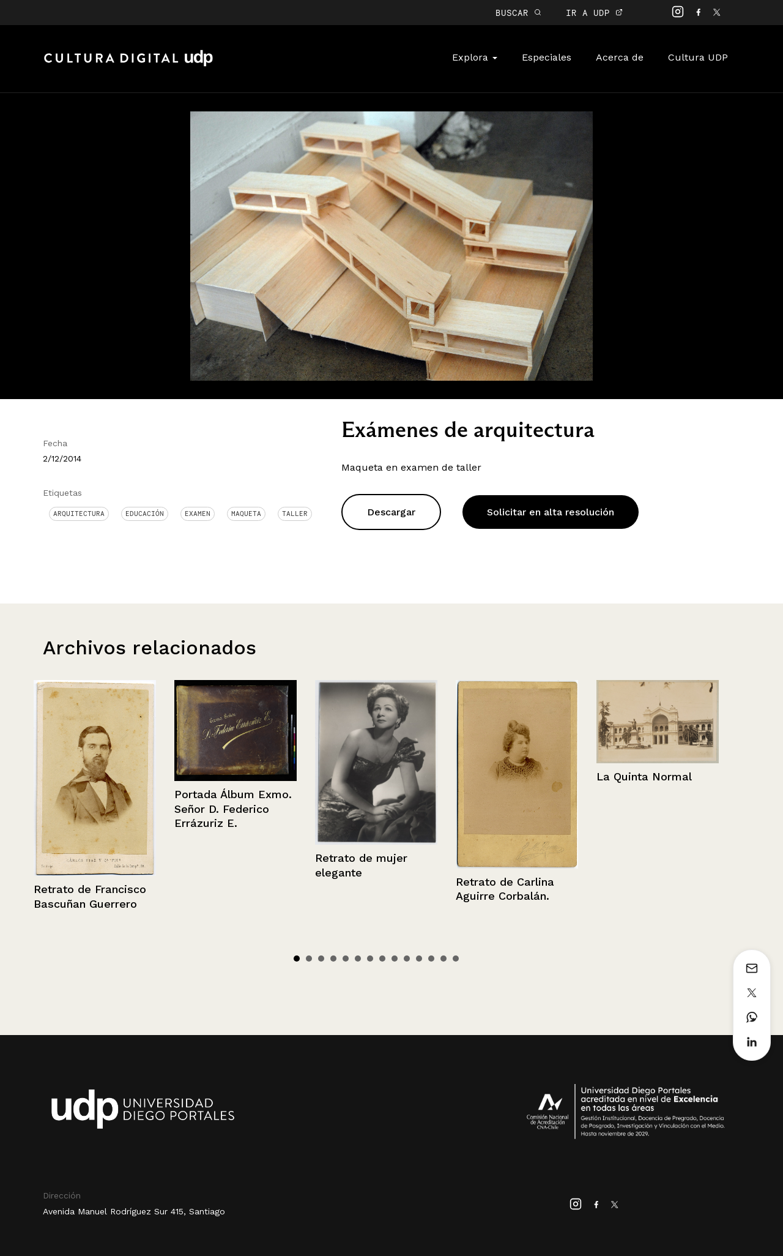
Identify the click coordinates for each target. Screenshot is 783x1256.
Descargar (391, 512)
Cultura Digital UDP (128, 65)
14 (456, 958)
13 (443, 958)
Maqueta (246, 513)
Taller (295, 513)
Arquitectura (79, 513)
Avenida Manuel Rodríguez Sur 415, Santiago (134, 1211)
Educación (144, 513)
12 (431, 958)
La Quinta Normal (644, 776)
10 (407, 958)
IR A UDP (594, 12)
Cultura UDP (698, 57)
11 (419, 958)
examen (197, 513)
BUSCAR (518, 12)
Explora (474, 57)
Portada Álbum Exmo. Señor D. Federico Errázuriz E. (233, 808)
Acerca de (620, 57)
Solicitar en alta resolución (550, 512)
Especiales (546, 57)
